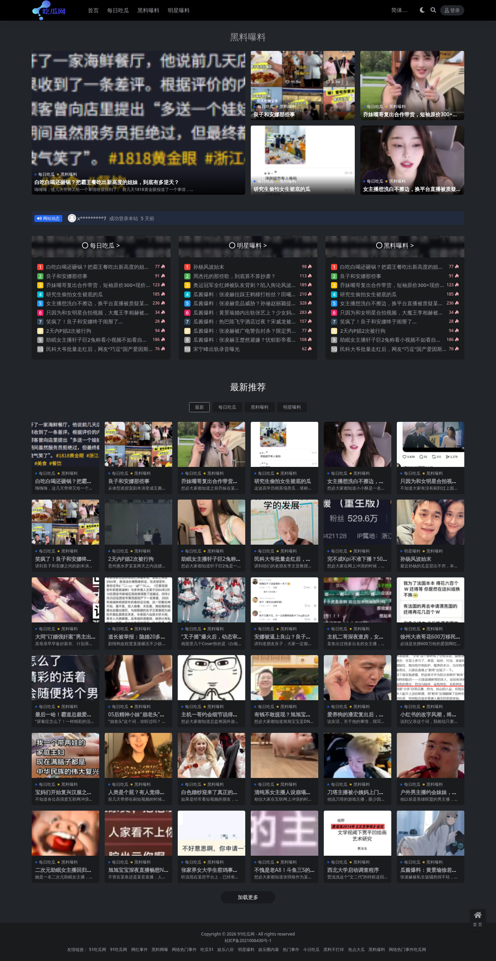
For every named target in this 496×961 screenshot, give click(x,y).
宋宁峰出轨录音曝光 (216, 348)
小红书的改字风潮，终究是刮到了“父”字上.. (428, 717)
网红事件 (139, 949)
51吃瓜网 (97, 949)
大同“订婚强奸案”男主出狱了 (63, 639)
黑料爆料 (377, 949)
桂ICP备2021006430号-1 (248, 940)
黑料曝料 (248, 37)
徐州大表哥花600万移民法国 (428, 639)
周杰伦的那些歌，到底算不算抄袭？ (234, 276)
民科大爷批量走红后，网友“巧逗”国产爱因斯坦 (100, 348)
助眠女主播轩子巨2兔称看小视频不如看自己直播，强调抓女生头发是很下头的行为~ (142, 339)
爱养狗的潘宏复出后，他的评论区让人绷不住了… (355, 717)
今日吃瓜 (311, 949)
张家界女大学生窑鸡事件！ (207, 872)
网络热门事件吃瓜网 (407, 949)
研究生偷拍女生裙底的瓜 (282, 188)
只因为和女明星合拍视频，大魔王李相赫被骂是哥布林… (110, 312)
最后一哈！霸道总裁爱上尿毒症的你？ (63, 717)
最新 (199, 407)
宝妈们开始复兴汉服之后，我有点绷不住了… (61, 795)
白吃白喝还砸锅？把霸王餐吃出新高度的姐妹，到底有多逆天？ (106, 182)
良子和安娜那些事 (274, 114)
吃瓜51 (207, 949)
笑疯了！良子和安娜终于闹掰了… (84, 321)
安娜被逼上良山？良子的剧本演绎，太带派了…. (282, 639)
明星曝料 (292, 407)
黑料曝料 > (399, 245)
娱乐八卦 (225, 949)
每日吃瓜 (46, 174)
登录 (452, 10)
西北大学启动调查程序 (353, 869)
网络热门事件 (184, 949)
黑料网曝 (160, 949)
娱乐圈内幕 (268, 949)
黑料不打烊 (333, 949)
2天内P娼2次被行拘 (68, 330)
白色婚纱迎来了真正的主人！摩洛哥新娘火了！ (209, 795)
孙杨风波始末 (208, 266)
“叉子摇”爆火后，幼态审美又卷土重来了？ (209, 639)
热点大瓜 (356, 949)
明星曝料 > (252, 245)
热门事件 (291, 949)
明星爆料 (246, 949)
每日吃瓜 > (105, 245)
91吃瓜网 (246, 934)
